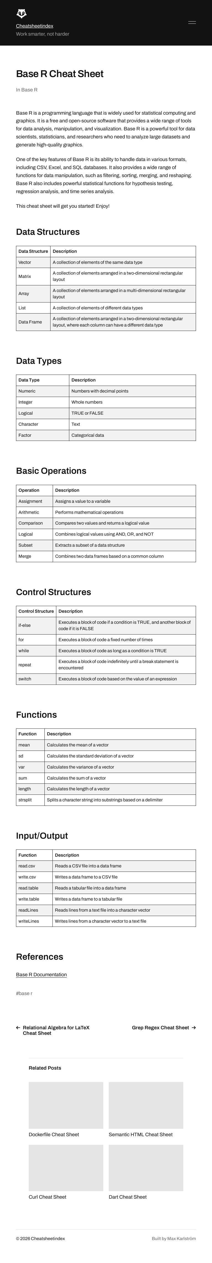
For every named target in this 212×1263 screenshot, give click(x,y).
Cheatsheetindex (34, 26)
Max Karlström (181, 1238)
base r (25, 993)
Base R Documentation (41, 974)
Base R (29, 90)
